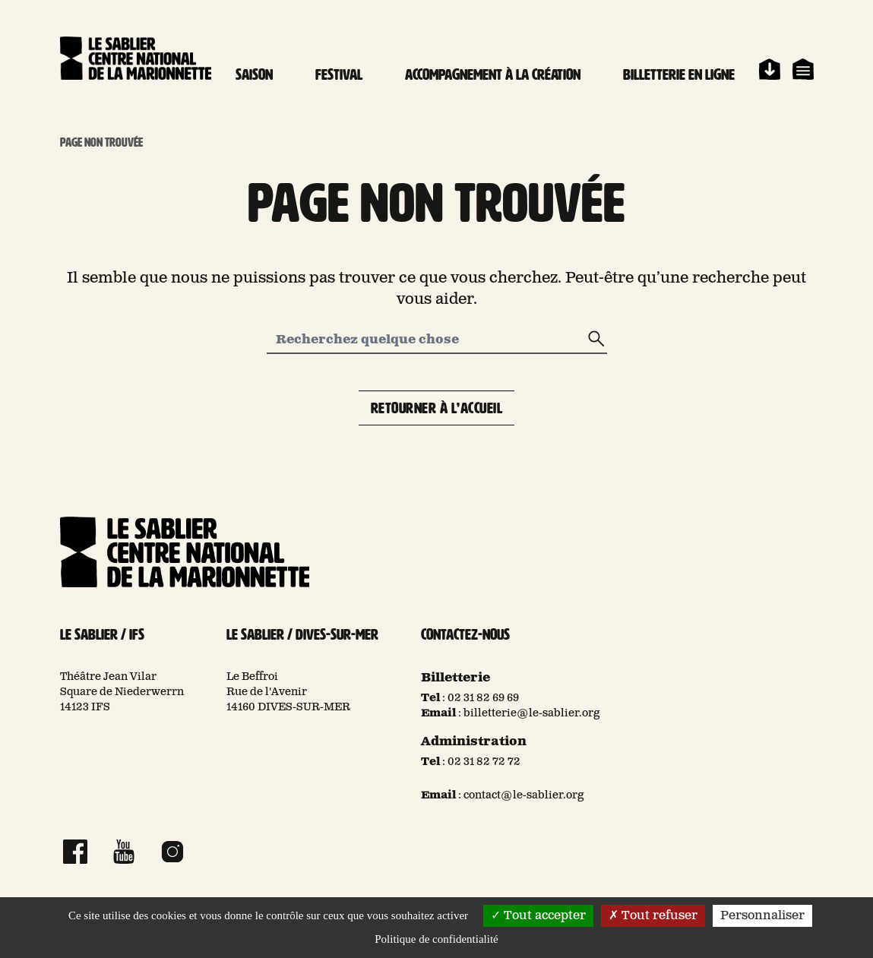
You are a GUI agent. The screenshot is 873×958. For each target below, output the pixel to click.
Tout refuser (653, 916)
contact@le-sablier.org (523, 795)
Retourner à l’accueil (437, 408)
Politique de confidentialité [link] (436, 939)
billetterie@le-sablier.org (531, 713)
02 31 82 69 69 (483, 698)
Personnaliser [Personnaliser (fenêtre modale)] (762, 916)
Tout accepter (538, 916)
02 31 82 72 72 (484, 762)
